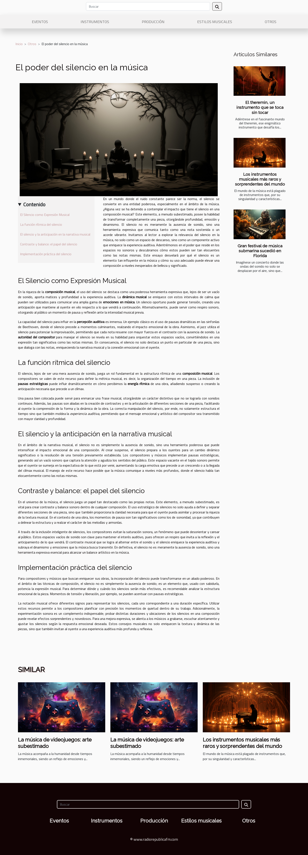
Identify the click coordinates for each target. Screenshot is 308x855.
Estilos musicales (214, 22)
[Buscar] (148, 6)
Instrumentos (95, 22)
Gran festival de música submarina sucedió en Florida (260, 250)
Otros (270, 22)
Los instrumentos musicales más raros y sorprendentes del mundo (260, 179)
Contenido (34, 204)
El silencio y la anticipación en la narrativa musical (55, 234)
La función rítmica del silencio (41, 224)
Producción (153, 22)
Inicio (19, 43)
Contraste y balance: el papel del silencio (48, 244)
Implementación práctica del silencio (45, 253)
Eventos (40, 22)
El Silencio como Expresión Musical (45, 214)
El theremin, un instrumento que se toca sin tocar (259, 107)
